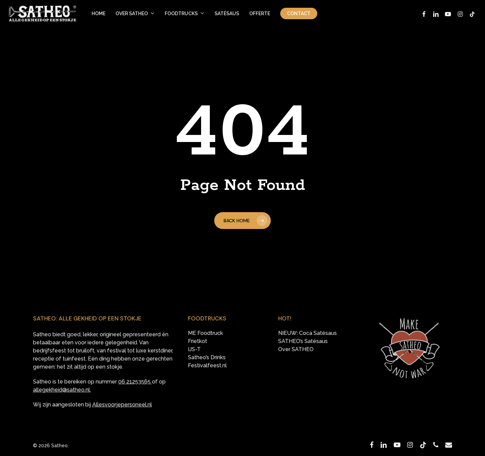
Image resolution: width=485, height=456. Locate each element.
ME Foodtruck (205, 333)
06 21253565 (134, 381)
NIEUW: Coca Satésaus (307, 333)
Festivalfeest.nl (207, 365)
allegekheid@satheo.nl (61, 390)
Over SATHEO (296, 349)
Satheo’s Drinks (207, 357)
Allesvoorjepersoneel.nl (122, 404)
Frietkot (197, 341)
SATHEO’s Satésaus (303, 341)
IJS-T (194, 349)
